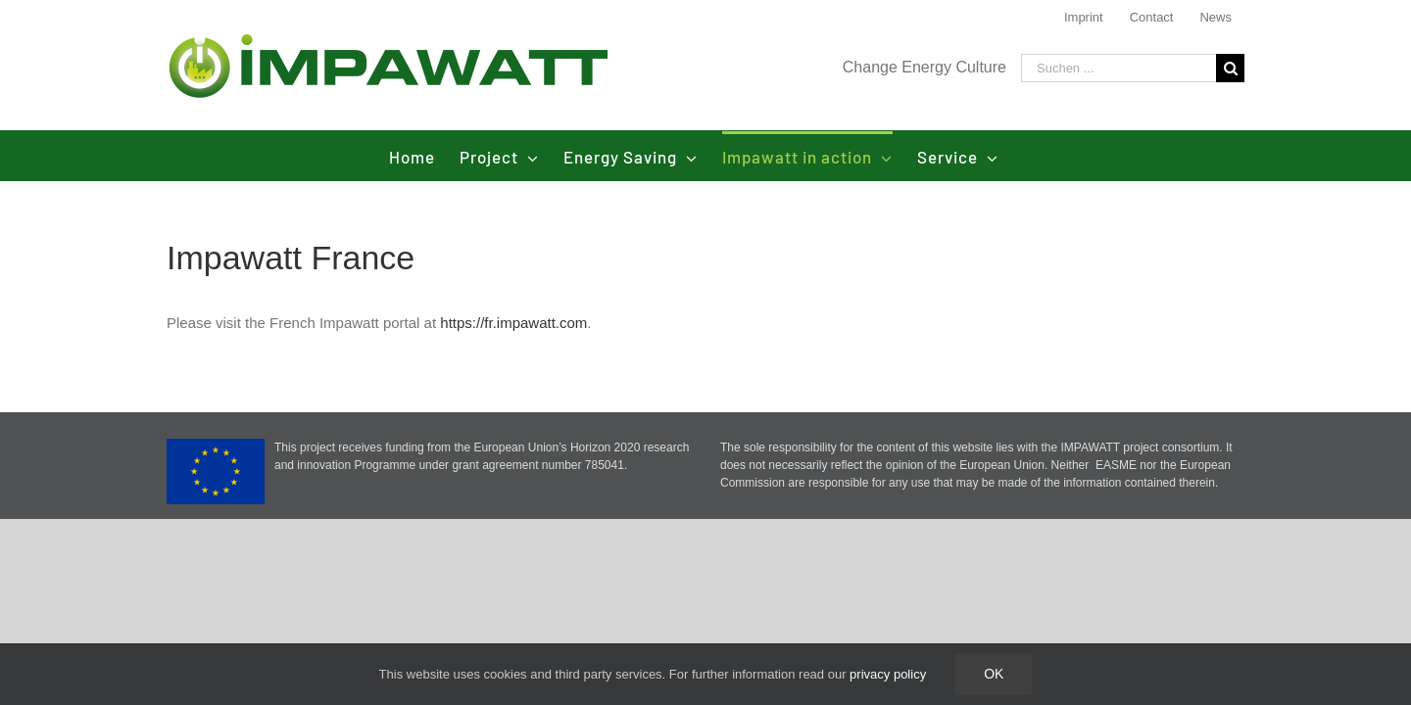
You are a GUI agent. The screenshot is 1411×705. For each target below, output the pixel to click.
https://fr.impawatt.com (513, 322)
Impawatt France (290, 257)
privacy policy (888, 674)
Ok (993, 674)
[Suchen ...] (1118, 68)
